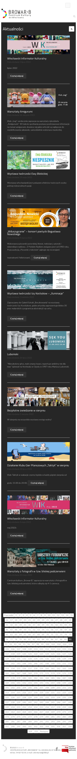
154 (13, 668)
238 (13, 702)
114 (58, 649)
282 (58, 717)
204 (24, 688)
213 (7, 692)
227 (18, 697)
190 (13, 683)
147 (41, 663)
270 (58, 712)
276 (24, 717)
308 (70, 726)
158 (35, 668)
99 (42, 644)
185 (53, 678)
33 (16, 625)
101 (53, 644)
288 (24, 721)
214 (13, 692)
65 (25, 634)
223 (64, 692)
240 (24, 702)
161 (53, 668)
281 (53, 717)
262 (13, 712)
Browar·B (20, 747)
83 (38, 639)
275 (18, 717)
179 (18, 678)
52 (34, 630)
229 (30, 697)
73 (61, 634)
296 (70, 721)
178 (13, 678)
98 (38, 644)
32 (11, 625)
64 (20, 634)
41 (52, 625)
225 (7, 697)
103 (64, 644)
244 (47, 702)
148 (47, 663)
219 (41, 692)
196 (47, 683)
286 (13, 721)
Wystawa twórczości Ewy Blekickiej (27, 174)
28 (61, 620)
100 (47, 644)
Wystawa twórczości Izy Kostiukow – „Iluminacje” (35, 293)
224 (70, 692)
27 (56, 620)
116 (70, 649)
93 (15, 644)
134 (35, 659)
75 (70, 634)
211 (64, 688)
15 (71, 615)
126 (58, 654)
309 (30, 731)
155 (18, 668)
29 (65, 620)
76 (7, 639)
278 (35, 717)
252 (24, 707)
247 (64, 702)
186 (58, 678)
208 (47, 688)
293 (53, 721)
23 (38, 620)
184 (47, 678)
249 (7, 707)
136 (47, 659)
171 (41, 673)
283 (64, 717)
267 (41, 712)
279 (41, 717)
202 (13, 688)
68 (38, 634)
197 (53, 683)
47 (11, 630)
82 (34, 639)
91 (6, 644)
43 (61, 625)
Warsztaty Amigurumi (19, 111)
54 (43, 630)
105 (7, 649)
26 (52, 620)
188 (70, 678)
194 (35, 683)
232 (47, 697)
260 (70, 707)
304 (47, 726)
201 (7, 688)
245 (53, 702)
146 (35, 663)
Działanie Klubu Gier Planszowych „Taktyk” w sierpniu (38, 465)
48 (16, 630)
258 (58, 707)
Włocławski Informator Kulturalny (26, 58)
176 (70, 673)
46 (7, 630)
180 (24, 678)
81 (29, 639)
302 (35, 726)
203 (18, 688)
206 (35, 688)
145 (30, 663)
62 (11, 634)
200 (70, 683)
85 (47, 639)
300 (24, 726)
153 (7, 668)
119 (18, 654)
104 (70, 644)
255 (41, 707)
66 (29, 634)
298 (13, 726)
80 (25, 639)
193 (30, 683)
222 (58, 692)
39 (43, 625)
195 (41, 683)
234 (58, 697)
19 (20, 620)
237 (7, 702)
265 (30, 712)
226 (13, 697)
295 (64, 721)
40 (47, 625)
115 (64, 649)
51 (29, 630)
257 (53, 707)
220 (47, 692)
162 (58, 668)
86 (52, 639)
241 (30, 702)
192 (24, 683)
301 (30, 726)
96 (29, 644)
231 (41, 697)
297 (7, 726)
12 (58, 615)
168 (24, 673)
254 (35, 707)
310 (36, 731)
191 (18, 683)
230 (35, 697)
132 (24, 659)
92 (10, 644)
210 (58, 688)
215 (18, 692)
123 (41, 654)
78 (16, 639)
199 (64, 683)
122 (35, 654)
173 (53, 673)
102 (59, 644)
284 (70, 717)
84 (43, 639)
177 (7, 678)
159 (41, 668)
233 (53, 697)
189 (7, 683)
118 (13, 654)
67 (34, 634)
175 (64, 673)
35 (25, 625)
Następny (44, 731)
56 (52, 630)
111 (41, 649)
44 (65, 625)
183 (41, 678)
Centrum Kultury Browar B (57, 749)
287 (18, 721)
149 (53, 663)
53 (38, 630)
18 (16, 620)
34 (20, 625)
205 (30, 688)
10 (49, 615)
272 (70, 712)
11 (53, 615)
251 (18, 707)
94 (19, 644)
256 (47, 707)
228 (24, 697)
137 (53, 659)
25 (47, 620)
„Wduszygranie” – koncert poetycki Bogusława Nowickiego (33, 232)
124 (47, 654)
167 (18, 673)
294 (58, 721)
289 (30, 721)
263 (18, 712)
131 (18, 659)
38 (38, 625)
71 (52, 634)
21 (29, 620)
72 (56, 634)
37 (34, 625)
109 (30, 649)
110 (35, 649)
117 (7, 654)
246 (58, 702)
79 (20, 639)
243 (41, 702)
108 (24, 649)
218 (35, 692)
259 (64, 707)
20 (25, 620)
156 (24, 668)
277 (30, 717)
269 (53, 712)
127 (64, 654)
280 (47, 717)
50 (25, 630)
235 (64, 697)
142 (13, 663)
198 (58, 683)
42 (56, 625)
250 (13, 707)
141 (7, 663)
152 (70, 663)
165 (7, 673)
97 (33, 644)
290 (35, 721)
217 (30, 692)
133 (30, 659)
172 (47, 673)
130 (13, 659)
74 (65, 634)
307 (64, 726)
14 (67, 615)
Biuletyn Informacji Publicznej (69, 749)
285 (7, 721)
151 (64, 663)
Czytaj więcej (16, 76)
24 (43, 620)
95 (24, 644)
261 (7, 712)
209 (53, 688)
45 (70, 625)
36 (29, 625)
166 (13, 673)
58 (61, 630)
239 (18, 702)
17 (11, 620)
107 (18, 649)
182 (35, 678)
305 (53, 726)
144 (24, 663)
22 (34, 620)
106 (13, 649)
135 (41, 659)
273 (7, 717)
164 (70, 668)
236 (70, 697)
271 (64, 712)
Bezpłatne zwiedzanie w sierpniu (26, 410)
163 (64, 668)
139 (64, 659)
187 (64, 678)
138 (58, 659)
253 (30, 707)
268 (47, 712)
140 (70, 659)
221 (53, 692)
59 (65, 630)
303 (41, 726)
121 (30, 654)
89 (65, 639)
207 (41, 688)
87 (56, 639)
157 (30, 668)
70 (47, 634)
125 (53, 654)
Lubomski (12, 354)
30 (70, 620)
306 (58, 726)
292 (47, 721)
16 (7, 620)
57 (56, 630)
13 (62, 615)
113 (53, 649)
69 (43, 634)
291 (41, 721)
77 (11, 639)
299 (18, 726)
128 (70, 654)
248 (70, 702)
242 (35, 702)
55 (47, 630)
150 (58, 663)
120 (24, 654)
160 (47, 668)
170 (35, 673)
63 (16, 634)
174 (58, 673)
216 (24, 692)
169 (30, 673)
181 (30, 678)
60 (70, 630)
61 (7, 634)
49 (20, 630)
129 (7, 659)
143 (18, 663)
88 (61, 639)
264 (24, 712)
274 (13, 717)
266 (35, 712)
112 (47, 649)
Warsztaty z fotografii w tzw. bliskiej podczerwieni (36, 571)
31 (7, 625)
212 (70, 688)
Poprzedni (8, 615)
